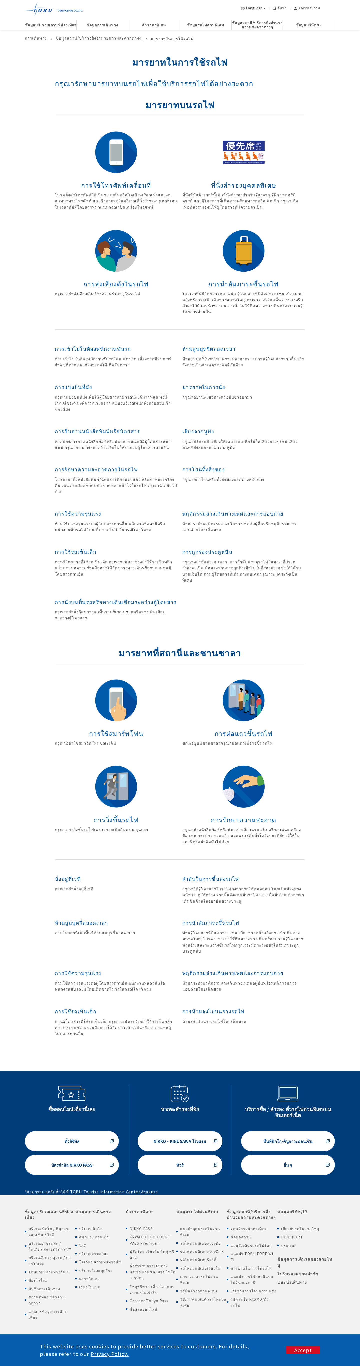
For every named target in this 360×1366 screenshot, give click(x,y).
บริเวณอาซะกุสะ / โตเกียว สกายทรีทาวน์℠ (50, 1246)
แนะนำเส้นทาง (292, 1282)
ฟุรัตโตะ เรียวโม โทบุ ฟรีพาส (152, 1254)
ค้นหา (279, 7)
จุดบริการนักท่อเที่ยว (249, 1228)
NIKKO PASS (141, 1228)
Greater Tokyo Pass (149, 1300)
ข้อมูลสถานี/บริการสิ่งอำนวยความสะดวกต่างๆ (99, 38)
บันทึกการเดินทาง (44, 1288)
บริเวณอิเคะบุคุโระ (96, 1270)
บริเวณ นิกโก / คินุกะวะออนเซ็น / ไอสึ (50, 1231)
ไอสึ (82, 1245)
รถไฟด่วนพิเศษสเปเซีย (200, 1243)
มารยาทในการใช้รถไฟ (251, 1268)
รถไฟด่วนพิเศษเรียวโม (200, 1268)
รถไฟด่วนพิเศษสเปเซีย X (202, 1251)
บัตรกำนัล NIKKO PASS (72, 1165)
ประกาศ (288, 1245)
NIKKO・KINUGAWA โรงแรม (180, 1141)
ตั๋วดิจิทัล (72, 1141)
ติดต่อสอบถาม (307, 7)
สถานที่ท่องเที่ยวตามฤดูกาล (47, 1299)
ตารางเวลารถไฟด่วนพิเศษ (199, 1279)
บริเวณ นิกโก (91, 1228)
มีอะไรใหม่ (38, 1280)
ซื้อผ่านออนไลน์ (144, 1309)
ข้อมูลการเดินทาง (93, 1211)
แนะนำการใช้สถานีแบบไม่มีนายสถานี (252, 1279)
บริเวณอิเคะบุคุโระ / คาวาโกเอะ (50, 1260)
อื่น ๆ (288, 1165)
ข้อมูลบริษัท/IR (292, 1211)
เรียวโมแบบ (90, 1286)
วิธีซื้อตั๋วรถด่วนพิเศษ (198, 1290)
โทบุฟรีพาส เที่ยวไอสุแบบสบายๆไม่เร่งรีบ (152, 1289)
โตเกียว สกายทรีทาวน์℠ (100, 1261)
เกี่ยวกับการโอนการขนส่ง (253, 1290)
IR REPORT (292, 1236)
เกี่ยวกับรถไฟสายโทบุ (300, 1228)
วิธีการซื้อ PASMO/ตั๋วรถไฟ (250, 1302)
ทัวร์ (180, 1165)
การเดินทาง (36, 38)
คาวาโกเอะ (89, 1278)
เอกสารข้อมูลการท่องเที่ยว (48, 1314)
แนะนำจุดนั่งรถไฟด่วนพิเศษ (200, 1231)
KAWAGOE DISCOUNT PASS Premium (150, 1239)
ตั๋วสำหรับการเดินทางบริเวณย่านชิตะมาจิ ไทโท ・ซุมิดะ (153, 1272)
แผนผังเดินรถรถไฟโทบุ (251, 1245)
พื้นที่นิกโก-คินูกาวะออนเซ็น (288, 1141)
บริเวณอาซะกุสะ (94, 1253)
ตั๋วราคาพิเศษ (139, 1211)
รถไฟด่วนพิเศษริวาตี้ (198, 1259)
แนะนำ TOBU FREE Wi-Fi (253, 1256)
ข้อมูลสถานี (241, 1236)
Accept (303, 1350)
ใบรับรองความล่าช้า (298, 1274)
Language (252, 7)
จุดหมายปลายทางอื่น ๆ (49, 1271)
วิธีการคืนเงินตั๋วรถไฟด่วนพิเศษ (203, 1302)
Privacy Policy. (110, 1353)
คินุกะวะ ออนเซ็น (94, 1236)
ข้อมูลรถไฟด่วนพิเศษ (197, 1211)
